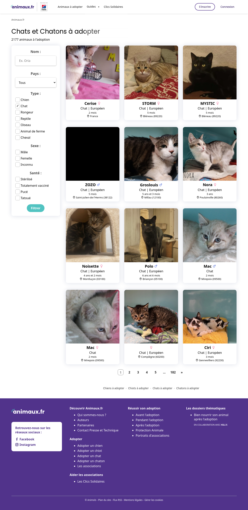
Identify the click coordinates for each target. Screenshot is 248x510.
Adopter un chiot (89, 451)
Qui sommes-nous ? (91, 415)
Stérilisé (26, 179)
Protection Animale (150, 430)
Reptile (26, 119)
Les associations (89, 466)
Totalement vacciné (35, 185)
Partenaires (85, 425)
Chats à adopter (162, 388)
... (164, 372)
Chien (25, 100)
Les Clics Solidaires (91, 481)
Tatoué (26, 198)
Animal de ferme (33, 131)
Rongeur (27, 112)
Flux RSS (117, 500)
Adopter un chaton (91, 461)
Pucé (24, 192)
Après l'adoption (147, 425)
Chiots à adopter (138, 388)
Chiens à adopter (113, 388)
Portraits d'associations (152, 435)
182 (173, 372)
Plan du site (104, 500)
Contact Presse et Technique (98, 430)
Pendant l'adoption (149, 420)
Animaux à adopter (69, 6)
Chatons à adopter (187, 388)
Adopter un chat (89, 456)
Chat (24, 106)
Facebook (24, 439)
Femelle (26, 158)
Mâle (24, 152)
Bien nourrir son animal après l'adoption (211, 420)
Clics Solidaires (112, 6)
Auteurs (83, 420)
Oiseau (26, 125)
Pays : (36, 73)
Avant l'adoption (147, 415)
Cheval (25, 137)
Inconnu (27, 164)
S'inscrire (202, 7)
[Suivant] (182, 372)
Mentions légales (133, 500)
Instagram (25, 445)
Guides (90, 6)
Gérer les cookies (153, 500)
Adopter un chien (90, 445)
